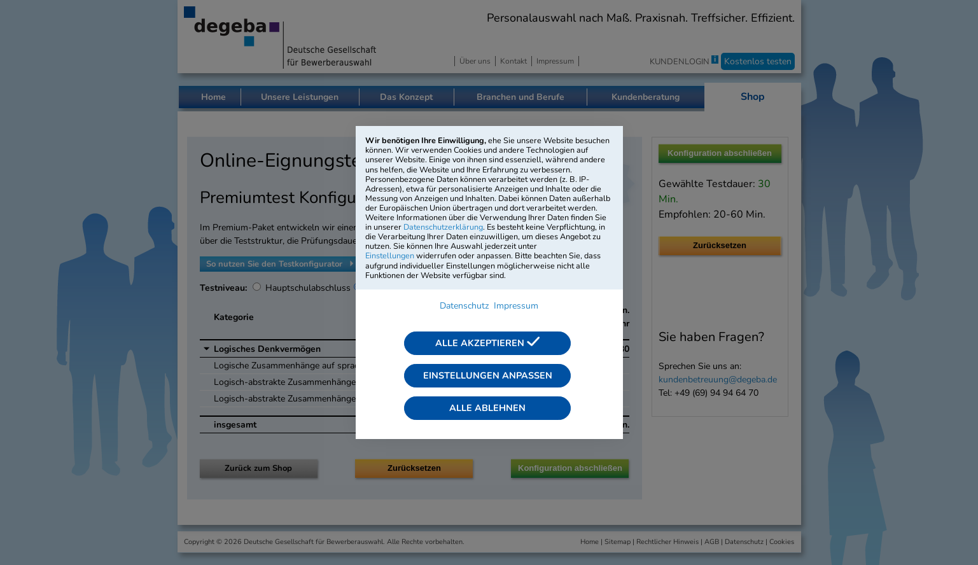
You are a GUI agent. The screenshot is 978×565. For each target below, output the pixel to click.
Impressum (516, 306)
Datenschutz (464, 306)
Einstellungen (389, 255)
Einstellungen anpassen (487, 375)
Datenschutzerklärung (443, 226)
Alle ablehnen (487, 407)
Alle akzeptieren (487, 343)
